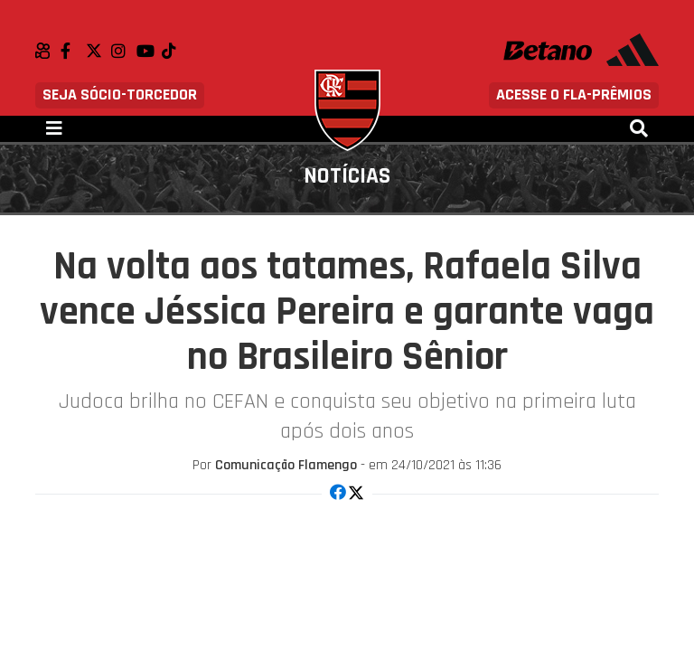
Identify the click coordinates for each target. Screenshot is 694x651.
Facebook (73, 50)
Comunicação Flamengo (286, 465)
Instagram (123, 50)
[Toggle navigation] (54, 129)
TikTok (174, 50)
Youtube (149, 50)
